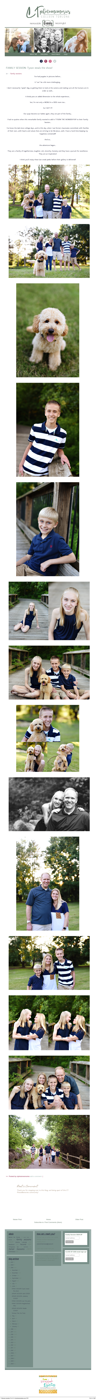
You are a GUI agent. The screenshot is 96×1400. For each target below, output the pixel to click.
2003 (12, 1364)
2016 (12, 1335)
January (14, 1327)
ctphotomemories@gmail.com (45, 1244)
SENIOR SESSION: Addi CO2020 (21, 1294)
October (14, 1276)
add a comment (36, 1176)
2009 (12, 1353)
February (14, 1324)
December (15, 1270)
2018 (12, 1329)
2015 (12, 1337)
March (14, 1321)
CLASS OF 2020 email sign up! (75, 1252)
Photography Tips (14, 1247)
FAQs (65, 54)
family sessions (16, 73)
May (13, 1316)
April (13, 1319)
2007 (12, 1356)
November (15, 1273)
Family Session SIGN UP (73, 1234)
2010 (12, 1351)
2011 (12, 1348)
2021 (12, 1262)
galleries (44, 54)
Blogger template (6, 1398)
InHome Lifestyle (21, 1242)
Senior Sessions (16, 1249)
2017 (12, 1332)
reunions (26, 1247)
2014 (12, 1340)
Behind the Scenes (14, 1237)
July (13, 1284)
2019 (12, 1268)
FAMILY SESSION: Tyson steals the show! (29, 67)
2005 (12, 1361)
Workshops (12, 1252)
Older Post (79, 1219)
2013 (12, 1343)
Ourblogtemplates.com (20, 1398)
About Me (33, 54)
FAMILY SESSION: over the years (21, 1301)
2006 (12, 1359)
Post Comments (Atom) (53, 1222)
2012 (12, 1345)
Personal (23, 1244)
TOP (94, 1398)
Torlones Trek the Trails (18, 1313)
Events (10, 1240)
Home (48, 1219)
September (15, 1278)
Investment (56, 54)
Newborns (11, 1245)
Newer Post (17, 1219)
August (14, 1281)
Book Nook (26, 1237)
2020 (12, 1265)
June (13, 1286)
